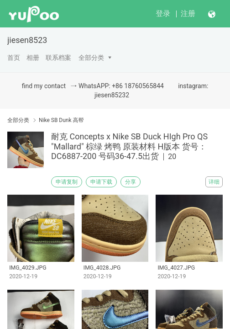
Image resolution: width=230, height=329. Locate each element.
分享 (130, 182)
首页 (13, 57)
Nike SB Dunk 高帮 (61, 120)
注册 (188, 13)
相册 (32, 57)
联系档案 (58, 57)
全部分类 (91, 57)
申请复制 (67, 182)
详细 (214, 182)
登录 (163, 13)
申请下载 (101, 182)
